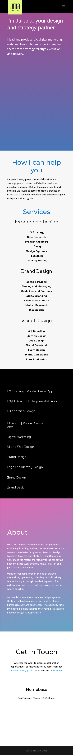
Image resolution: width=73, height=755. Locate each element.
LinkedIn (57, 670)
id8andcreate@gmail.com (24, 670)
